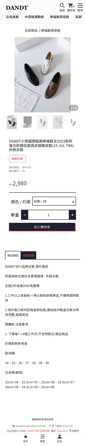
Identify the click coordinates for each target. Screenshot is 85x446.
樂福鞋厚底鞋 (59, 16)
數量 (15, 215)
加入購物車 (42, 226)
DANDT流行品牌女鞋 (38, 430)
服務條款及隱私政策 (42, 419)
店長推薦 (12, 16)
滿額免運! (17, 159)
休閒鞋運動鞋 (34, 16)
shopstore (62, 430)
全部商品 (31, 30)
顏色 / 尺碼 (20, 202)
